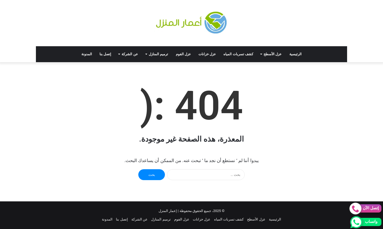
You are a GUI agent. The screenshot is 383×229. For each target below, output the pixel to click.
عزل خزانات (207, 54)
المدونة (86, 54)
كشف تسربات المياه (238, 54)
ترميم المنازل (158, 54)
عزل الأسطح (273, 54)
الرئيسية (295, 54)
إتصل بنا (105, 54)
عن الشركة (130, 54)
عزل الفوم (183, 54)
